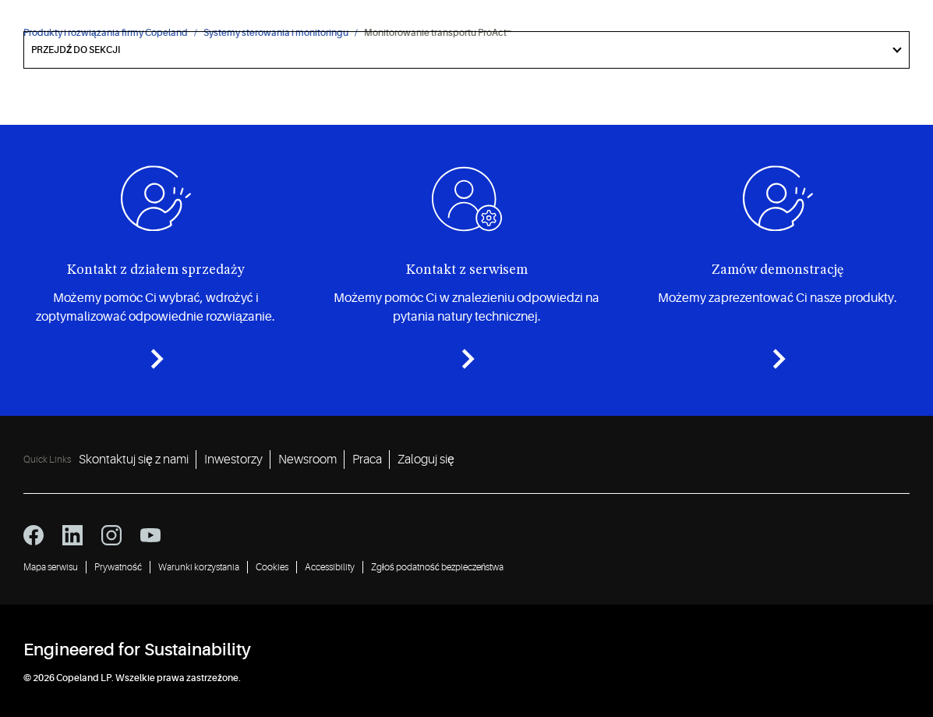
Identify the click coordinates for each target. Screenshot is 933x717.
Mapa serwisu (50, 567)
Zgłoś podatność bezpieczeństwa (437, 567)
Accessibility (330, 567)
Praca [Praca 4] (367, 460)
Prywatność (118, 567)
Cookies (272, 567)
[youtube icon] (150, 535)
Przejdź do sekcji (75, 49)
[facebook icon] (33, 535)
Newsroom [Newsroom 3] (307, 460)
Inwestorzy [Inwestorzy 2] (233, 460)
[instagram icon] (111, 535)
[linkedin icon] (72, 535)
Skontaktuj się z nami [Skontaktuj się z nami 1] (134, 460)
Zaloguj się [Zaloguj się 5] (426, 460)
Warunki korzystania (198, 567)
